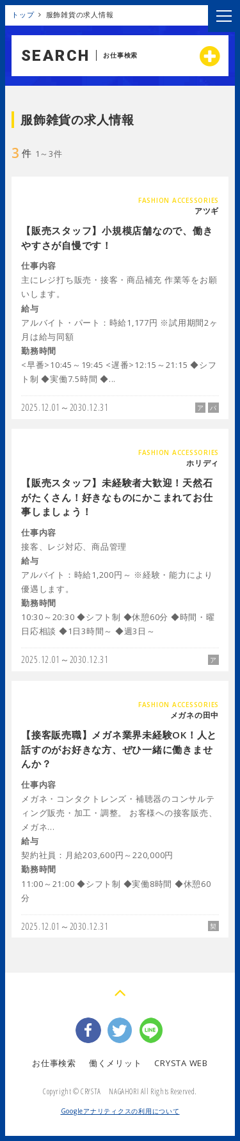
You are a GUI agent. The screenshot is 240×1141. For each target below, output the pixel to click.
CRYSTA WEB (181, 1063)
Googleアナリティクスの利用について (120, 1110)
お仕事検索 (54, 1063)
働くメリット (115, 1063)
